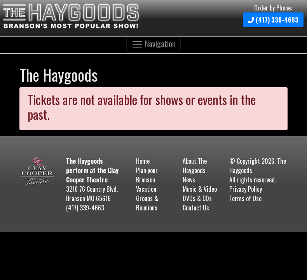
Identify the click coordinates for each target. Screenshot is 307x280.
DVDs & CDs (197, 198)
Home (143, 161)
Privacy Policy (245, 189)
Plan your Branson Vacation (147, 180)
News (189, 179)
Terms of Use (245, 198)
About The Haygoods (195, 165)
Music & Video (200, 189)
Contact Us (196, 207)
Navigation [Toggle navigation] (153, 44)
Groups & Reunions (147, 203)
